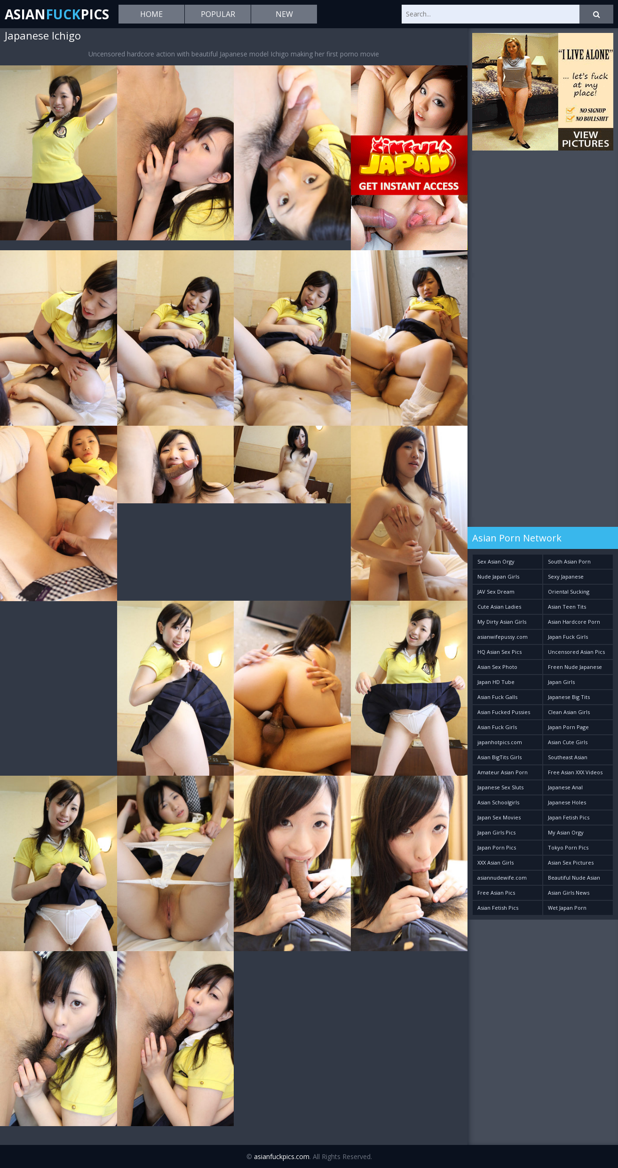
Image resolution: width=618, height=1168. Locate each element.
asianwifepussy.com (502, 636)
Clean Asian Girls (569, 711)
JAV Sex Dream (496, 591)
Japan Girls (561, 681)
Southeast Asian (567, 757)
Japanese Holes (567, 802)
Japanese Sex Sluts (500, 787)
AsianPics (57, 14)
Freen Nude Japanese (575, 666)
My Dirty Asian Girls (501, 621)
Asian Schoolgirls (498, 802)
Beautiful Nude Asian (574, 877)
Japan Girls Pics (496, 832)
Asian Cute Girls (567, 742)
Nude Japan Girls (498, 576)
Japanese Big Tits (569, 696)
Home (151, 14)
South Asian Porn (569, 561)
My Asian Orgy (566, 832)
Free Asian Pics (496, 892)
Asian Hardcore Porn (574, 621)
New (284, 14)
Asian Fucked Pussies (503, 711)
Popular (218, 14)
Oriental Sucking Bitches (568, 593)
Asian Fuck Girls (497, 727)
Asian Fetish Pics (497, 907)
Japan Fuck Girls (568, 636)
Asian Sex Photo (497, 666)
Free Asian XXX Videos (575, 772)
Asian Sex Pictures (571, 862)
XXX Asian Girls (495, 862)
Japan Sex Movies (499, 817)
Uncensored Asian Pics (576, 651)
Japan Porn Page (568, 727)
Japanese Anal (565, 787)
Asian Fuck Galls (497, 696)
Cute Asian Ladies (499, 606)
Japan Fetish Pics (568, 817)
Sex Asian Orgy (496, 561)
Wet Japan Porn (567, 907)
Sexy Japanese (566, 576)
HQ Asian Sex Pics (499, 651)
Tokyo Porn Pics (568, 847)
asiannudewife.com (502, 877)
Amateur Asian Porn (502, 772)
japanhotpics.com (499, 742)
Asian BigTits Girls (499, 757)
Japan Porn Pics (496, 847)
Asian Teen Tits (567, 606)
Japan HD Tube (496, 681)
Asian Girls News (568, 892)
